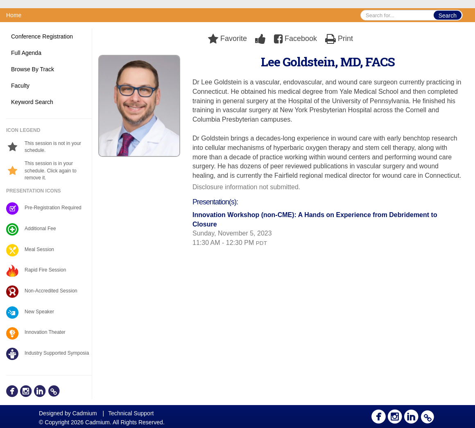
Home (13, 15)
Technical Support (131, 413)
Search (448, 15)
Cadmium (84, 413)
